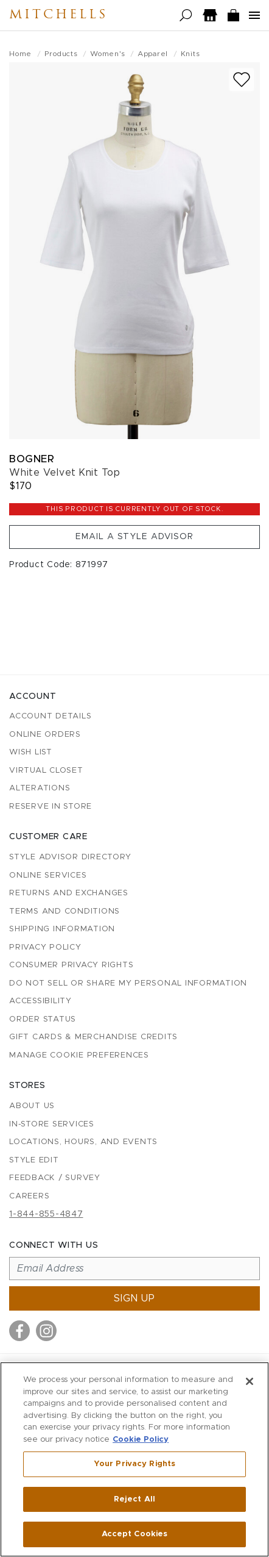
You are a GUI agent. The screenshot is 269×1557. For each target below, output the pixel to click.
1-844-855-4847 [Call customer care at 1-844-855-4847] (46, 1214)
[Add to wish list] (241, 79)
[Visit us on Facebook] (19, 1330)
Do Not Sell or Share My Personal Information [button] (128, 983)
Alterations (39, 788)
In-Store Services (51, 1124)
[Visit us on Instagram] (46, 1330)
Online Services (47, 875)
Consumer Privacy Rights (71, 965)
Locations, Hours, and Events (83, 1142)
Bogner (31, 459)
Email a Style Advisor (134, 536)
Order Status (42, 1019)
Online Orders (45, 735)
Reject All (134, 1499)
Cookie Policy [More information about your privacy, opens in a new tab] (141, 1440)
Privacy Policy (45, 947)
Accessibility (40, 1001)
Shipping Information (62, 929)
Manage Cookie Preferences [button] (79, 1055)
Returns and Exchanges (68, 893)
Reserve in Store (50, 807)
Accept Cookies (135, 1534)
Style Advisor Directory (70, 857)
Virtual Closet (46, 771)
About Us (32, 1106)
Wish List (30, 752)
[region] (134, 1459)
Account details (50, 716)
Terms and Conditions (64, 911)
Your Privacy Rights (134, 1464)
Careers (29, 1196)
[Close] (249, 1381)
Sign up (134, 1298)
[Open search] (186, 15)
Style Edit (34, 1160)
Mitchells (58, 15)
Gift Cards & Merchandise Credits (93, 1037)
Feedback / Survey (54, 1178)
